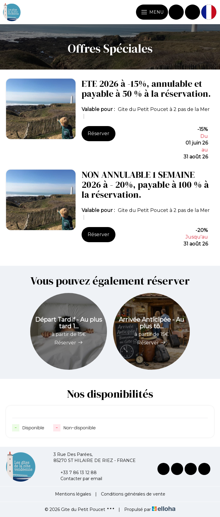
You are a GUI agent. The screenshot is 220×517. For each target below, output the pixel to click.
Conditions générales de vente (133, 494)
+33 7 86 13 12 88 (75, 472)
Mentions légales (73, 494)
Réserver (98, 133)
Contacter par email (77, 478)
